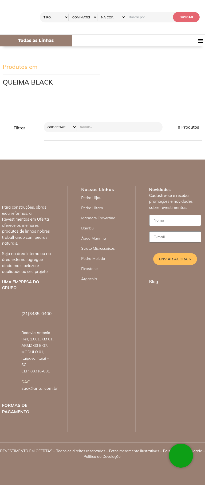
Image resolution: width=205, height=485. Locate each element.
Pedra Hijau (91, 197)
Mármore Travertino (98, 218)
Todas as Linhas (36, 40)
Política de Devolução (102, 456)
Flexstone (89, 268)
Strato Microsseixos (98, 248)
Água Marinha (93, 238)
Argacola (89, 278)
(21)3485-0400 (36, 313)
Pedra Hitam (92, 207)
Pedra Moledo (93, 258)
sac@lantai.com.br (39, 388)
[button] (200, 40)
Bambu (87, 228)
